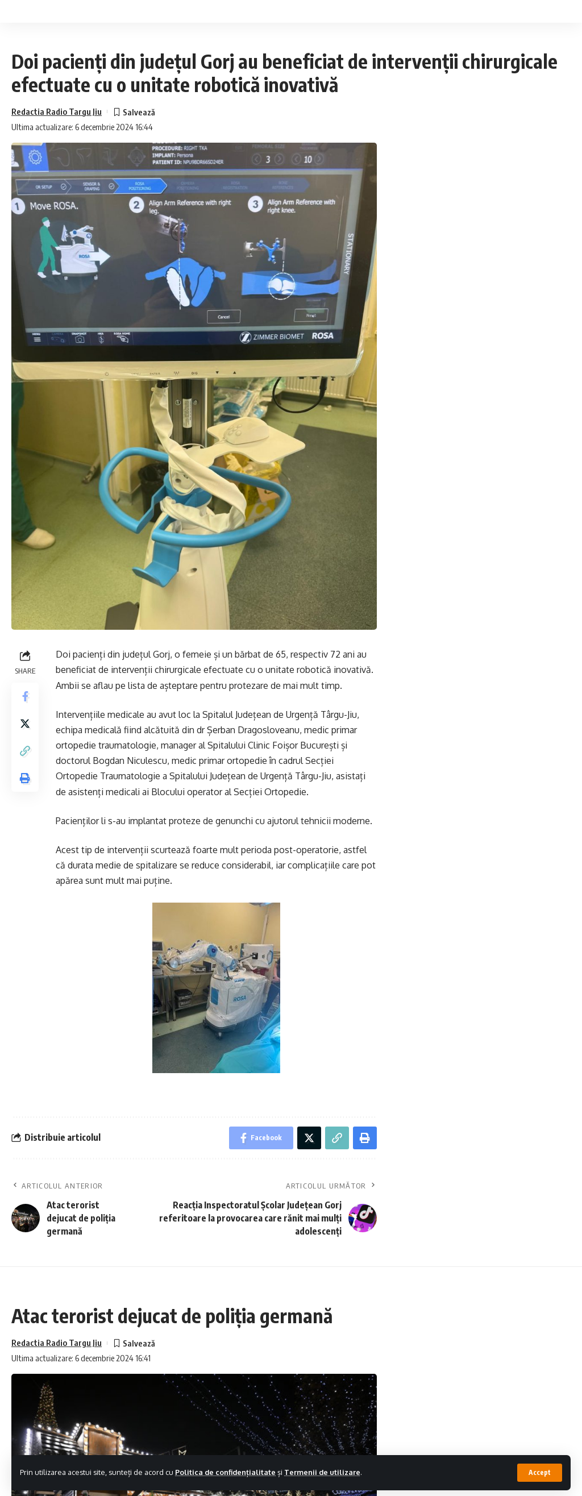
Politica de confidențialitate (225, 1472)
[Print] (25, 778)
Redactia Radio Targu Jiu (56, 111)
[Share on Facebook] (25, 696)
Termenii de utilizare (322, 1472)
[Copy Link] (25, 750)
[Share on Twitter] (25, 723)
